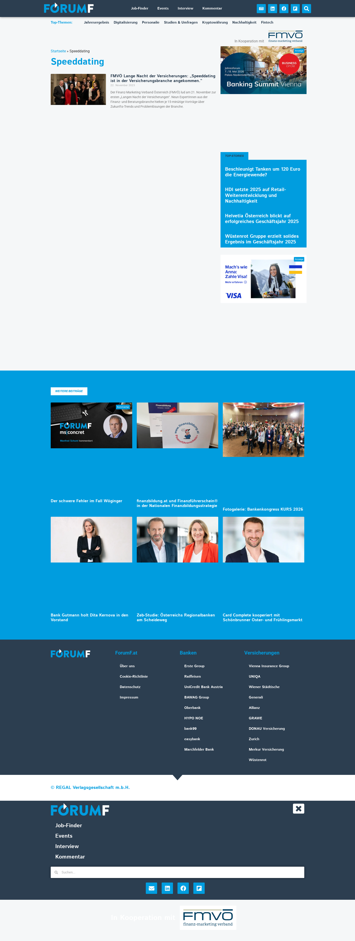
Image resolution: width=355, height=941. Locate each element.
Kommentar (212, 8)
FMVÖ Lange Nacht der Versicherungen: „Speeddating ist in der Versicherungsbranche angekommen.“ (162, 78)
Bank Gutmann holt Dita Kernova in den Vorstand (89, 617)
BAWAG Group (196, 697)
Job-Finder (139, 8)
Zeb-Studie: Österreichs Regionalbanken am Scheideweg (176, 617)
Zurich (254, 739)
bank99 (190, 728)
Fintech (267, 22)
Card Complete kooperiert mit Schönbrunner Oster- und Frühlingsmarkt (262, 617)
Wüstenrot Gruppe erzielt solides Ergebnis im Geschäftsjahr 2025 (262, 239)
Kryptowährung (215, 22)
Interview (185, 8)
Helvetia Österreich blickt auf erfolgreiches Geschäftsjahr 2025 (262, 219)
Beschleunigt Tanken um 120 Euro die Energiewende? (262, 172)
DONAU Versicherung (267, 728)
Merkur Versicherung (266, 749)
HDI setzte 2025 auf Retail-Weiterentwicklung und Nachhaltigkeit (255, 195)
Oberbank (192, 708)
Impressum (129, 697)
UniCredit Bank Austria (203, 687)
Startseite (58, 51)
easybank (192, 739)
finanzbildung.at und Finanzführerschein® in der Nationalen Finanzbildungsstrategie (177, 503)
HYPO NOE (193, 718)
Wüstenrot (257, 760)
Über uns (127, 666)
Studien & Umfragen (181, 22)
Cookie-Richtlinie (134, 676)
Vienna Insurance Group (269, 666)
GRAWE (255, 718)
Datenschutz (130, 687)
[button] (306, 8)
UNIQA (254, 676)
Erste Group (194, 666)
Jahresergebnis (96, 22)
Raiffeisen (192, 676)
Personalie (150, 22)
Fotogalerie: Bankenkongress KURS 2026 (263, 509)
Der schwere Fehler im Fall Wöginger (86, 501)
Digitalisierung (125, 22)
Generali (256, 697)
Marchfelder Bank (199, 749)
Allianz (254, 708)
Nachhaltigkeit (244, 22)
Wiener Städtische (264, 687)
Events (163, 8)
